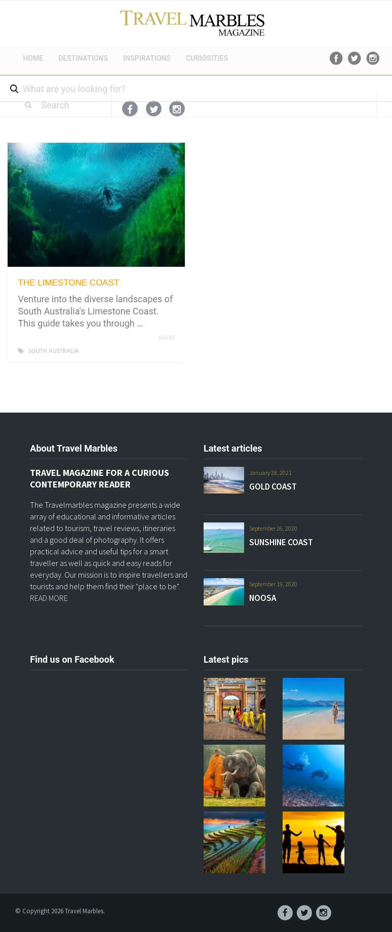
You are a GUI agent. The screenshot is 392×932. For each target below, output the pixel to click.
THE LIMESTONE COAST (68, 283)
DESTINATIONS (83, 58)
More (169, 338)
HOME (33, 58)
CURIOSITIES (207, 58)
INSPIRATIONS (147, 58)
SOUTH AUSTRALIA (53, 351)
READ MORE (49, 598)
